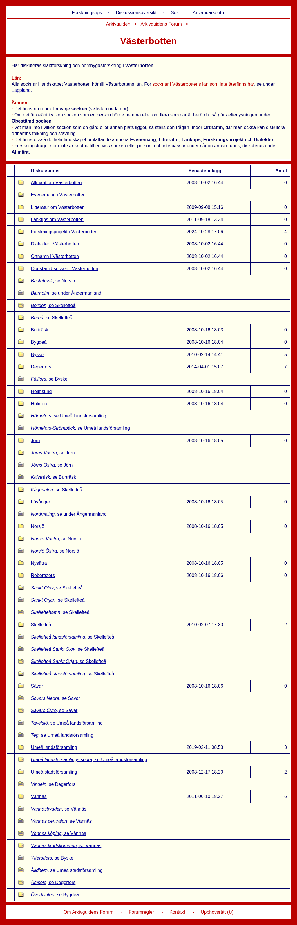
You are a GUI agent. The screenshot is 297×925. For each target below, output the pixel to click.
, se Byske (49, 379)
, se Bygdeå (55, 894)
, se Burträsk (53, 477)
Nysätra (39, 563)
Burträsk (39, 329)
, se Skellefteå (53, 305)
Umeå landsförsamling (54, 747)
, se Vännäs (58, 808)
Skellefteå (41, 624)
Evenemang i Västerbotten (58, 194)
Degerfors (41, 366)
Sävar (37, 686)
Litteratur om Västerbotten (57, 207)
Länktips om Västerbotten (57, 219)
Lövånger (40, 501)
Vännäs (38, 796)
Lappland (21, 90)
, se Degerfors (53, 784)
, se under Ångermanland (66, 293)
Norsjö (37, 526)
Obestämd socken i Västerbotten (64, 268)
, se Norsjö (53, 280)
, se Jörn (53, 452)
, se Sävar (55, 698)
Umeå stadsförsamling (54, 772)
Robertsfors (43, 575)
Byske (37, 354)
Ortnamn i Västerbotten (55, 256)
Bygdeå (38, 342)
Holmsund (41, 391)
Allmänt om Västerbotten (56, 182)
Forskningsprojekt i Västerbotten (64, 231)
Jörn (35, 440)
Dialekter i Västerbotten (55, 243)
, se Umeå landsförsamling (68, 415)
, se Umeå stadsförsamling (66, 870)
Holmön (39, 403)
